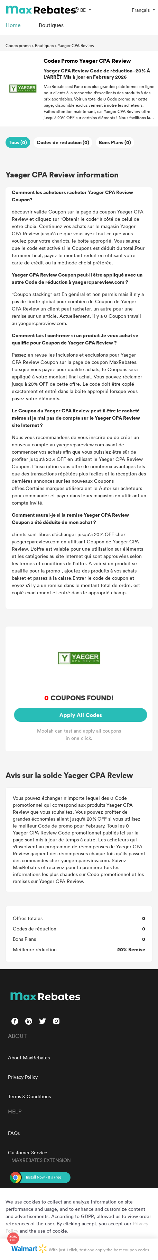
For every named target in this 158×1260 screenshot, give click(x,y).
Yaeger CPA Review (76, 45)
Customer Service (27, 1152)
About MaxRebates (29, 1057)
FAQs (14, 1133)
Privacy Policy (23, 1077)
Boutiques (44, 45)
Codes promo (18, 45)
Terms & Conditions (29, 1096)
